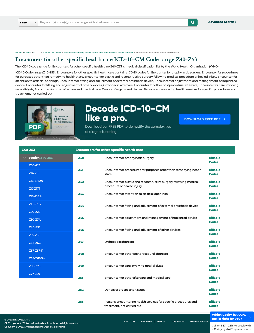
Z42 (81, 182)
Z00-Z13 (34, 165)
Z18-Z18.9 (35, 196)
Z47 (81, 241)
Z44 (81, 206)
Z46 (81, 230)
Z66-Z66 (35, 243)
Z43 (81, 194)
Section (41, 157)
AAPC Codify (129, 321)
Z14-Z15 (34, 173)
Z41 (80, 170)
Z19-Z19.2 (35, 204)
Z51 (80, 277)
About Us (161, 321)
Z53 (80, 301)
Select (23, 22)
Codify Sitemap (177, 321)
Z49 (81, 265)
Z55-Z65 (34, 235)
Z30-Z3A (35, 219)
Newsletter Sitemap (199, 321)
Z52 (80, 289)
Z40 (81, 158)
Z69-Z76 (34, 266)
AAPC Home (146, 321)
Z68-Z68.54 (37, 258)
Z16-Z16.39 (36, 181)
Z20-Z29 (34, 212)
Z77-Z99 (34, 274)
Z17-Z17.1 (34, 188)
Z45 (81, 218)
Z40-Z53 (34, 227)
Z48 (81, 253)
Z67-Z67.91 (36, 250)
